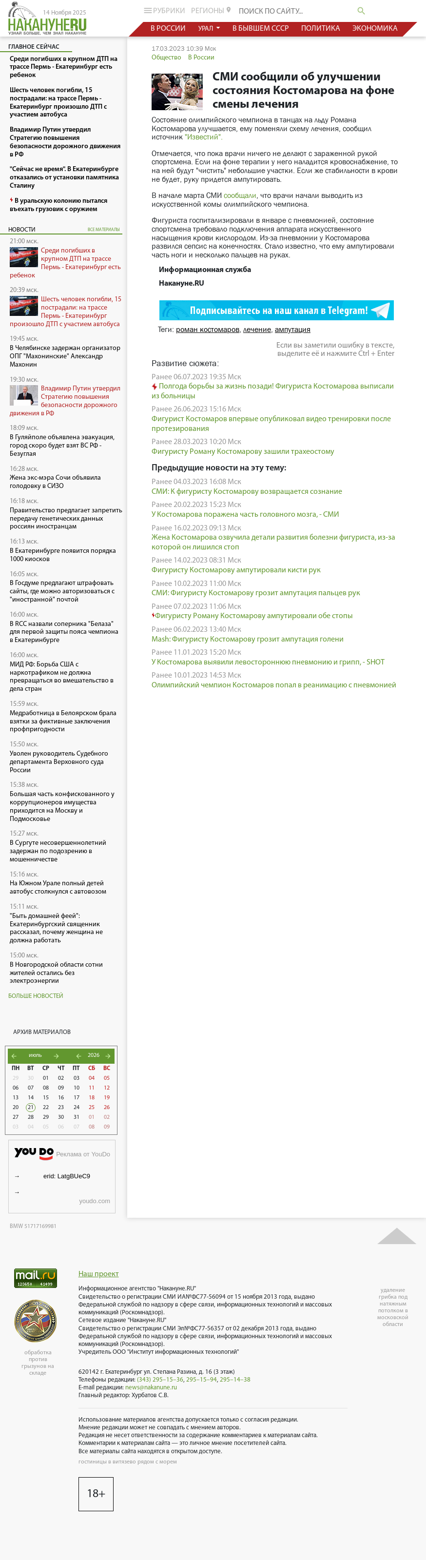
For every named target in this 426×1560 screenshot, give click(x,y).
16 (61, 1098)
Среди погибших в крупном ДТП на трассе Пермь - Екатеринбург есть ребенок (65, 263)
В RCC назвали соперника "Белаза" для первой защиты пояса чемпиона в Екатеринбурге (64, 632)
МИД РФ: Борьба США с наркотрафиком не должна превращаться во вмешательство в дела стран (62, 677)
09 (61, 1088)
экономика (375, 29)
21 (31, 1108)
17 (76, 1098)
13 (16, 1098)
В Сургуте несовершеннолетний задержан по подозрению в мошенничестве (58, 851)
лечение (257, 329)
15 (46, 1098)
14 (31, 1098)
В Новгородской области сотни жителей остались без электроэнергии (56, 973)
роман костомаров (207, 329)
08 (46, 1088)
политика (320, 29)
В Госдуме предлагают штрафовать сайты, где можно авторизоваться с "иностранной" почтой (62, 592)
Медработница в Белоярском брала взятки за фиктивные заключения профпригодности (63, 722)
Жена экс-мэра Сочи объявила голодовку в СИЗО (55, 482)
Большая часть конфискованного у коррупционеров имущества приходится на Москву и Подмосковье (62, 806)
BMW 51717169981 (33, 1226)
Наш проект (98, 1274)
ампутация (292, 329)
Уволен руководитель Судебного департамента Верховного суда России (59, 762)
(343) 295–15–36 (160, 1380)
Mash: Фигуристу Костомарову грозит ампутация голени (248, 640)
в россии (168, 29)
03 (76, 1078)
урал (206, 29)
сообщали (240, 195)
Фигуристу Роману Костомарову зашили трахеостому (243, 452)
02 (61, 1078)
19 (107, 1098)
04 (92, 1078)
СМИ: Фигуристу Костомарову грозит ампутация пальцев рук (256, 593)
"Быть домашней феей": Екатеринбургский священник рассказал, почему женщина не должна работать (56, 928)
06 (16, 1088)
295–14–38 (235, 1380)
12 (107, 1088)
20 (16, 1108)
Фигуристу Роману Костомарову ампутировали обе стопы (252, 616)
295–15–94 (201, 1380)
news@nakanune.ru (151, 1387)
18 (92, 1098)
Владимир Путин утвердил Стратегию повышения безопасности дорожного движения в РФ (65, 401)
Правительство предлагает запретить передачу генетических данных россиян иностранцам (66, 519)
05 (107, 1078)
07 (31, 1088)
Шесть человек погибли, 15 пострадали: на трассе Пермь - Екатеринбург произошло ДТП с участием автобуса (65, 312)
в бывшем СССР (260, 29)
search (361, 11)
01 (46, 1078)
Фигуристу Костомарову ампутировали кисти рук (236, 570)
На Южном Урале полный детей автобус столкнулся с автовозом (58, 888)
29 (16, 1078)
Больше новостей (35, 996)
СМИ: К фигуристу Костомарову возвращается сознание (247, 492)
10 (76, 1088)
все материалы (104, 230)
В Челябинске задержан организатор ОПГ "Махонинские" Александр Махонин (65, 357)
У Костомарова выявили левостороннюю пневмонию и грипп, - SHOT (268, 662)
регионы (211, 10)
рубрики (163, 10)
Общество (166, 57)
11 (92, 1088)
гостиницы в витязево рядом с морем (127, 1462)
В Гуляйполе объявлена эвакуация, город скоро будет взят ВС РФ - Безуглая (62, 446)
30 (31, 1078)
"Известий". (204, 137)
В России (201, 57)
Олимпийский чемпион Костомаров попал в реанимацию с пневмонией (274, 685)
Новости (22, 230)
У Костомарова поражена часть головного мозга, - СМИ (245, 515)
